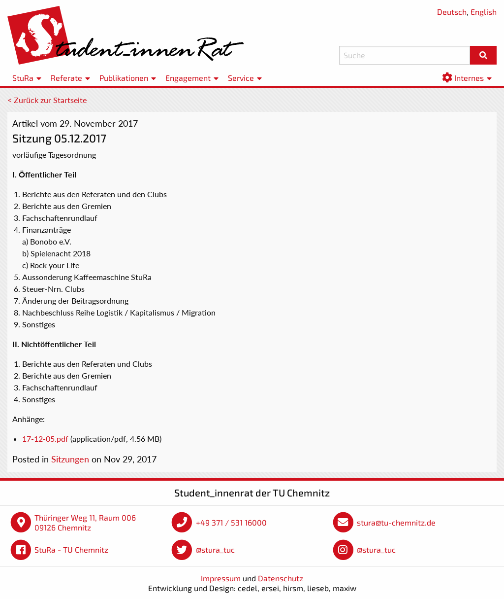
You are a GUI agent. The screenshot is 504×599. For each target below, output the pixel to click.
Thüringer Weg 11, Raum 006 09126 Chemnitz (85, 522)
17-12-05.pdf (45, 438)
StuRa (22, 77)
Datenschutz (280, 578)
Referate (66, 77)
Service (241, 77)
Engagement (188, 77)
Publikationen (123, 77)
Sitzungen (70, 459)
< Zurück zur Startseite (47, 100)
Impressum (221, 578)
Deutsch (452, 11)
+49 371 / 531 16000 (231, 522)
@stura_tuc (215, 549)
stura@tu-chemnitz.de (396, 522)
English (484, 11)
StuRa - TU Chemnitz (71, 549)
